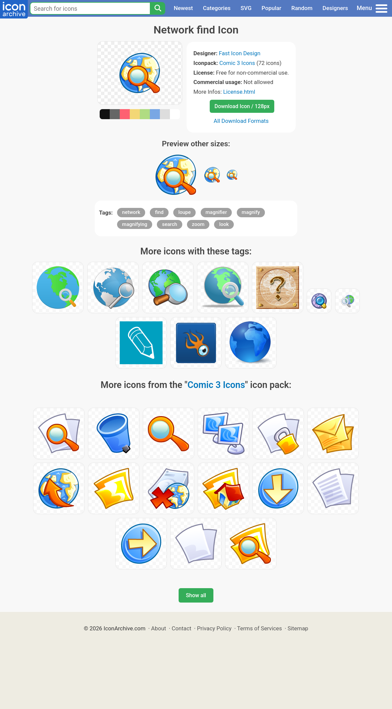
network (131, 212)
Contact (181, 628)
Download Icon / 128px (241, 106)
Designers (335, 8)
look (224, 224)
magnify (251, 212)
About (158, 628)
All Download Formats (241, 120)
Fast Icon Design (239, 53)
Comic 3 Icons (237, 63)
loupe (184, 212)
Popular (271, 8)
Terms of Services (259, 628)
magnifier (216, 212)
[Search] (157, 8)
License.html (239, 91)
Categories (217, 8)
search (169, 224)
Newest (183, 8)
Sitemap (298, 628)
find (159, 212)
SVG (246, 8)
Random (301, 8)
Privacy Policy (214, 628)
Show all (196, 595)
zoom (198, 224)
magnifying (134, 224)
